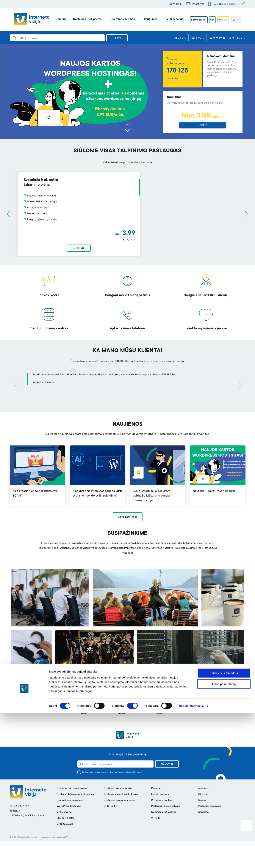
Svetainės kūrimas (117, 19)
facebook (129, 716)
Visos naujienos (127, 522)
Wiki (213, 20)
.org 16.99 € (237, 38)
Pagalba (155, 793)
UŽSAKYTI (167, 769)
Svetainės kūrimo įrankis (118, 793)
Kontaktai (175, 4)
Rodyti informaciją (191, 838)
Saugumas (145, 19)
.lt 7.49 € (180, 38)
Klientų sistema (195, 20)
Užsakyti (202, 125)
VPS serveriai (170, 19)
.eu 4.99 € (198, 38)
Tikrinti (117, 38)
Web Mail (227, 20)
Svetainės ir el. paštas (82, 19)
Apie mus (203, 793)
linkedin (165, 716)
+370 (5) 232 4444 (223, 4)
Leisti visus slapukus (224, 805)
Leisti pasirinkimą (224, 816)
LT (241, 20)
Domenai (56, 19)
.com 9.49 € (217, 38)
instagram (91, 716)
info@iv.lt (198, 4)
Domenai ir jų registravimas (72, 793)
